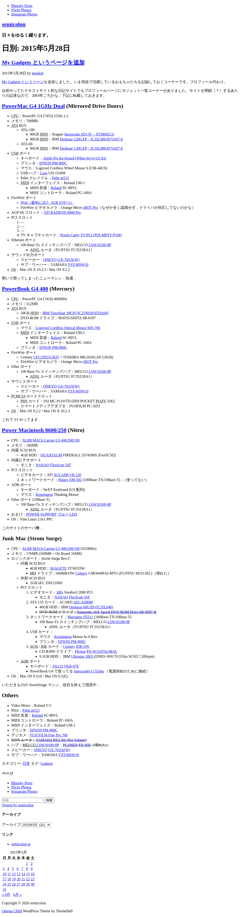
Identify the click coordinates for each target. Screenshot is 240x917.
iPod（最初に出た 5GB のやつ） (47, 203)
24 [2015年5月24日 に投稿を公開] (4, 884)
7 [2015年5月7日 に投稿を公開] (22, 869)
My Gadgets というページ (23, 82)
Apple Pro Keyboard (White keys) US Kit (74, 158)
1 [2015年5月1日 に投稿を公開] (27, 864)
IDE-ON (82, 647)
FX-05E (85, 745)
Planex (63, 480)
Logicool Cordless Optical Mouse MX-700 (68, 328)
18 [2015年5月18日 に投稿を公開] (9, 879)
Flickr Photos (21, 10)
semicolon (14, 24)
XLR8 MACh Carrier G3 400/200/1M (50, 440)
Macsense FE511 (80, 617)
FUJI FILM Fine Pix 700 (49, 735)
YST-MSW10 (78, 265)
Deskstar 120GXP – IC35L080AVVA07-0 (91, 139)
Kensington (44, 495)
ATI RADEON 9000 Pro (62, 212)
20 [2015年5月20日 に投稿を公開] (18, 879)
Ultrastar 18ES (82, 656)
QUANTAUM (51, 455)
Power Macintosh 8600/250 (34, 430)
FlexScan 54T (60, 465)
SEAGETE (58, 568)
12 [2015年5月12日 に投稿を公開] (14, 874)
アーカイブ (11, 825)
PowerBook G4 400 (25, 289)
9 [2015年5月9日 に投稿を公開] (32, 869)
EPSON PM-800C (53, 163)
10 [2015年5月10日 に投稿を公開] (4, 874)
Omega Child (12, 911)
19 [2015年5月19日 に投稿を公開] (14, 879)
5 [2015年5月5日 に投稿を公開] (13, 869)
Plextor (80, 651)
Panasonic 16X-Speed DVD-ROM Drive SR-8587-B (116, 612)
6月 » (17, 895)
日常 (26, 763)
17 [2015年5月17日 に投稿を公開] (4, 879)
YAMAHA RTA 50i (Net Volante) (61, 740)
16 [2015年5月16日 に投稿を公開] (32, 874)
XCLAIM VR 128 (67, 475)
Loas (43, 173)
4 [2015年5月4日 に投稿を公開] (8, 869)
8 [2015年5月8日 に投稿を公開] (27, 869)
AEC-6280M (83, 602)
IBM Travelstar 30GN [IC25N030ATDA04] (75, 313)
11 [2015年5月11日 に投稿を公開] (9, 874)
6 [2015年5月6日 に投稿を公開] (18, 869)
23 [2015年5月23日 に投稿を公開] (32, 879)
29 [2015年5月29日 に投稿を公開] (28, 884)
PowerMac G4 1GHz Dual (33, 106)
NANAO (42, 465)
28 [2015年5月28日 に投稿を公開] (23, 884)
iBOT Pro (90, 208)
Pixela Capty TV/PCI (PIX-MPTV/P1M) (91, 235)
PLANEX (70, 745)
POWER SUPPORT (41, 514)
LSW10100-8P (100, 245)
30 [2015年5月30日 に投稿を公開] (32, 884)
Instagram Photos (24, 14)
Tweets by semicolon (18, 805)
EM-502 (75, 480)
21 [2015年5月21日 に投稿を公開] (23, 879)
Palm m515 (60, 178)
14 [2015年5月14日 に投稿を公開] (23, 874)
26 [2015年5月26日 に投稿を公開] (14, 884)
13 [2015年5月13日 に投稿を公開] (18, 874)
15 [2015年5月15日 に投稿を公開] (28, 874)
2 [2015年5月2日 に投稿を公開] (32, 864)
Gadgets (47, 763)
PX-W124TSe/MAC (102, 651)
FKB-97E (71, 666)
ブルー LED (67, 514)
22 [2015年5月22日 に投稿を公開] (28, 879)
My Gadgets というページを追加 (43, 62)
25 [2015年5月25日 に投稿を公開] (9, 884)
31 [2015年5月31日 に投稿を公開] (4, 889)
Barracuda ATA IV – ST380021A (89, 134)
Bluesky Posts (21, 6)
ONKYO (50, 260)
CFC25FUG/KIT (46, 357)
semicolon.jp (20, 844)
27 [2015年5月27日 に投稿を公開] (18, 884)
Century (81, 573)
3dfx (59, 592)
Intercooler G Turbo (89, 671)
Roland (56, 188)
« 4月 (6, 895)
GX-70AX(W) (68, 260)
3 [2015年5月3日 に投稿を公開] (3, 869)
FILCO (57, 666)
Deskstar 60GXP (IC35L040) (91, 607)
